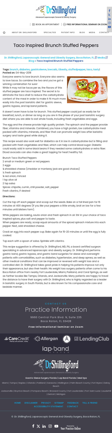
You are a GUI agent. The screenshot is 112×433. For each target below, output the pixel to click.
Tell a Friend (90, 402)
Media (92, 32)
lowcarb (52, 69)
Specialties (50, 32)
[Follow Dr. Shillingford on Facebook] (109, 11)
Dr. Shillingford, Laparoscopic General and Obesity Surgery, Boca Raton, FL (49, 57)
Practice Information (56, 309)
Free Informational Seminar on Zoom (87, 24)
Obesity (62, 69)
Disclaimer (31, 402)
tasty (96, 69)
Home (17, 402)
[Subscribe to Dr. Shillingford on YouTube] (109, 28)
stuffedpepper (76, 69)
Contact (104, 32)
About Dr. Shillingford (24, 32)
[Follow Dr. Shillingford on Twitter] (109, 15)
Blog (82, 32)
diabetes (24, 69)
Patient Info (68, 32)
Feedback (73, 402)
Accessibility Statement (48, 406)
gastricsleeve (39, 69)
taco (89, 69)
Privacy (46, 402)
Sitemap (59, 402)
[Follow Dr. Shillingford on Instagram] (109, 23)
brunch (14, 69)
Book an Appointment (47, 24)
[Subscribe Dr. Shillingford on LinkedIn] (109, 19)
